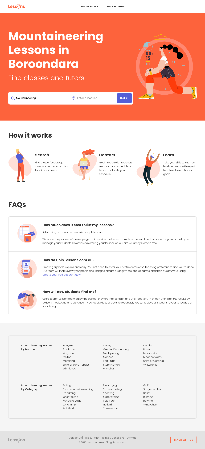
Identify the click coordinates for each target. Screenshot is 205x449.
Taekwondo (110, 408)
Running (148, 397)
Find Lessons (89, 6)
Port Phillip (109, 361)
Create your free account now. (61, 275)
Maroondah (150, 353)
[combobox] (40, 98)
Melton (67, 357)
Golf (146, 385)
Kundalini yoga (72, 401)
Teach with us (115, 6)
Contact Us (75, 437)
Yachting (108, 393)
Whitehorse (150, 365)
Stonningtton (111, 365)
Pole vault (109, 401)
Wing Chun (150, 404)
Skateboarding (112, 389)
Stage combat (152, 389)
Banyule (68, 345)
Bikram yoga (111, 385)
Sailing (67, 385)
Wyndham (109, 368)
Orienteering (70, 397)
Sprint (146, 393)
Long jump (69, 404)
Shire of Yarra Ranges (76, 365)
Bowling (148, 401)
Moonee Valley (152, 357)
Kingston (68, 353)
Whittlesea (69, 368)
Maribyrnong (111, 353)
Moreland (69, 361)
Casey (107, 345)
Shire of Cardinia (153, 361)
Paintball (68, 408)
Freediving (69, 393)
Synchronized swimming (78, 389)
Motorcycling (111, 397)
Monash (108, 357)
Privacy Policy (91, 437)
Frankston (69, 349)
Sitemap (131, 437)
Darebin (148, 345)
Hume (147, 349)
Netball (107, 404)
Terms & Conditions (113, 437)
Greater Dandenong (116, 349)
